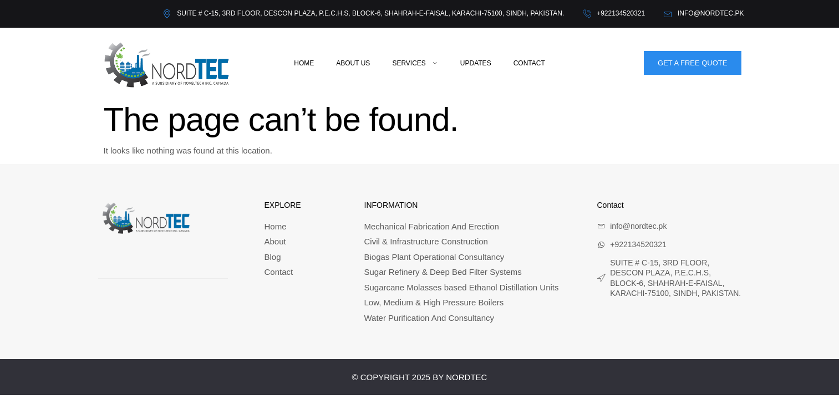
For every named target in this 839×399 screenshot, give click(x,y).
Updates (475, 63)
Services (415, 63)
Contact (529, 63)
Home (304, 63)
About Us (353, 63)
